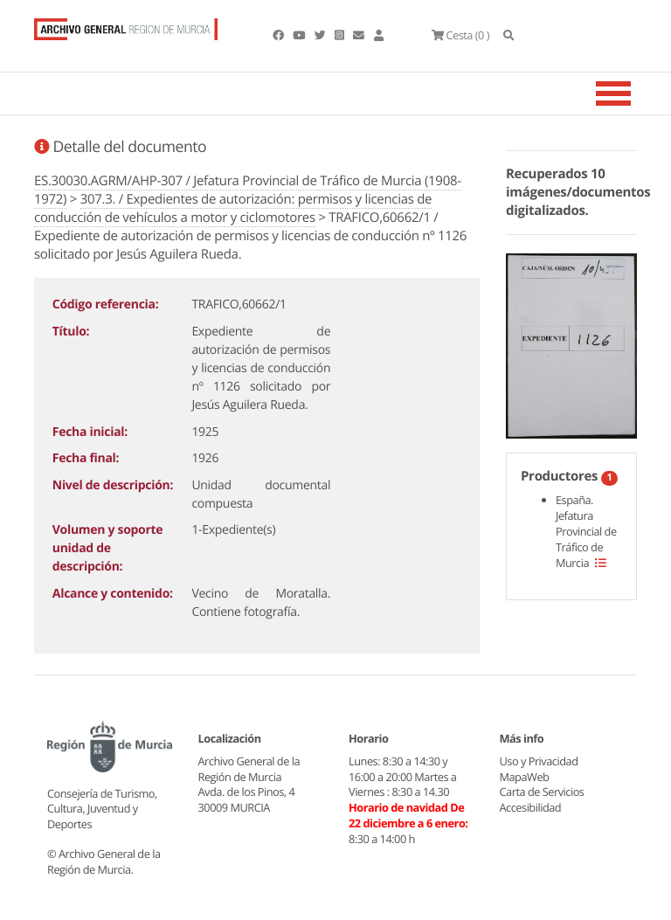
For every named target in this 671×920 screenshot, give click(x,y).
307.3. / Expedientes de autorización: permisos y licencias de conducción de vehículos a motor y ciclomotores (233, 208)
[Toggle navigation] (635, 93)
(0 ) (460, 35)
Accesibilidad (531, 807)
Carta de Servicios (542, 791)
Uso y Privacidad (539, 761)
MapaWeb (525, 777)
